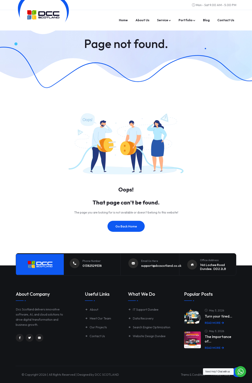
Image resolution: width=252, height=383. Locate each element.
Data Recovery (141, 318)
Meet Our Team (98, 318)
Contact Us (95, 336)
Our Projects (96, 327)
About (91, 309)
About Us (142, 20)
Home (123, 20)
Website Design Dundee (147, 336)
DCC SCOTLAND (107, 375)
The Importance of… (218, 338)
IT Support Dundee (143, 309)
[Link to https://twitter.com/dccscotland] (29, 338)
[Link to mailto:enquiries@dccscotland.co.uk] (39, 338)
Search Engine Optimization (149, 327)
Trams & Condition (193, 375)
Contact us (225, 20)
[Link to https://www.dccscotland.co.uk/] (43, 15)
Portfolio (186, 20)
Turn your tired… (218, 316)
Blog (206, 20)
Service (162, 20)
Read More (214, 323)
